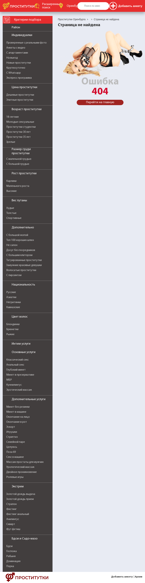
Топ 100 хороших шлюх (20, 240)
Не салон (11, 245)
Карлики (11, 181)
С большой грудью (17, 164)
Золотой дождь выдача (20, 494)
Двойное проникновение (21, 472)
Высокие (11, 191)
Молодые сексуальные (20, 122)
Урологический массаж (20, 467)
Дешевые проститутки (20, 94)
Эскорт (10, 427)
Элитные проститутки (19, 100)
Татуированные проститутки (24, 260)
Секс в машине (15, 457)
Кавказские (13, 307)
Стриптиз (12, 437)
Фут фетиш (13, 529)
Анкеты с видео (15, 47)
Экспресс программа (19, 77)
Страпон (11, 504)
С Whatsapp (13, 72)
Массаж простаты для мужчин (25, 462)
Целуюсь (11, 447)
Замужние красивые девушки (24, 265)
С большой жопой (17, 235)
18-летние (12, 117)
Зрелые (10, 142)
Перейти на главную (100, 102)
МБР (9, 379)
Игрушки (11, 432)
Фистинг (11, 509)
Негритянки (13, 302)
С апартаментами (17, 52)
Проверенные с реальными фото (26, 42)
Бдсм (9, 546)
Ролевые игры (14, 477)
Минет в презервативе (20, 374)
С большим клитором (19, 255)
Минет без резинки (18, 407)
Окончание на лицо (18, 417)
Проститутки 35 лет (18, 137)
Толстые (11, 213)
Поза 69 (11, 452)
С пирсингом (14, 275)
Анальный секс (15, 364)
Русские (11, 292)
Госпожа (11, 551)
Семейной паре (15, 442)
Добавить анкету (122, 576)
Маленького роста (17, 186)
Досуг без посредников (20, 250)
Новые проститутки (18, 62)
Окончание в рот (16, 422)
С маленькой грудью (18, 159)
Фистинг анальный (17, 514)
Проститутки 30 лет (18, 132)
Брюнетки (12, 329)
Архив (138, 576)
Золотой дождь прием (20, 499)
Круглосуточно (15, 67)
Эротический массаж (19, 389)
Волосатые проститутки (21, 270)
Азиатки (11, 297)
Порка (10, 566)
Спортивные (14, 218)
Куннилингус (14, 384)
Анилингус (12, 519)
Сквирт (10, 524)
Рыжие (10, 334)
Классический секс (17, 359)
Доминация (13, 561)
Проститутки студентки (21, 127)
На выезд (12, 57)
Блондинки (13, 324)
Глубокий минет (16, 369)
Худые (10, 208)
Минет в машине (16, 412)
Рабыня (11, 556)
